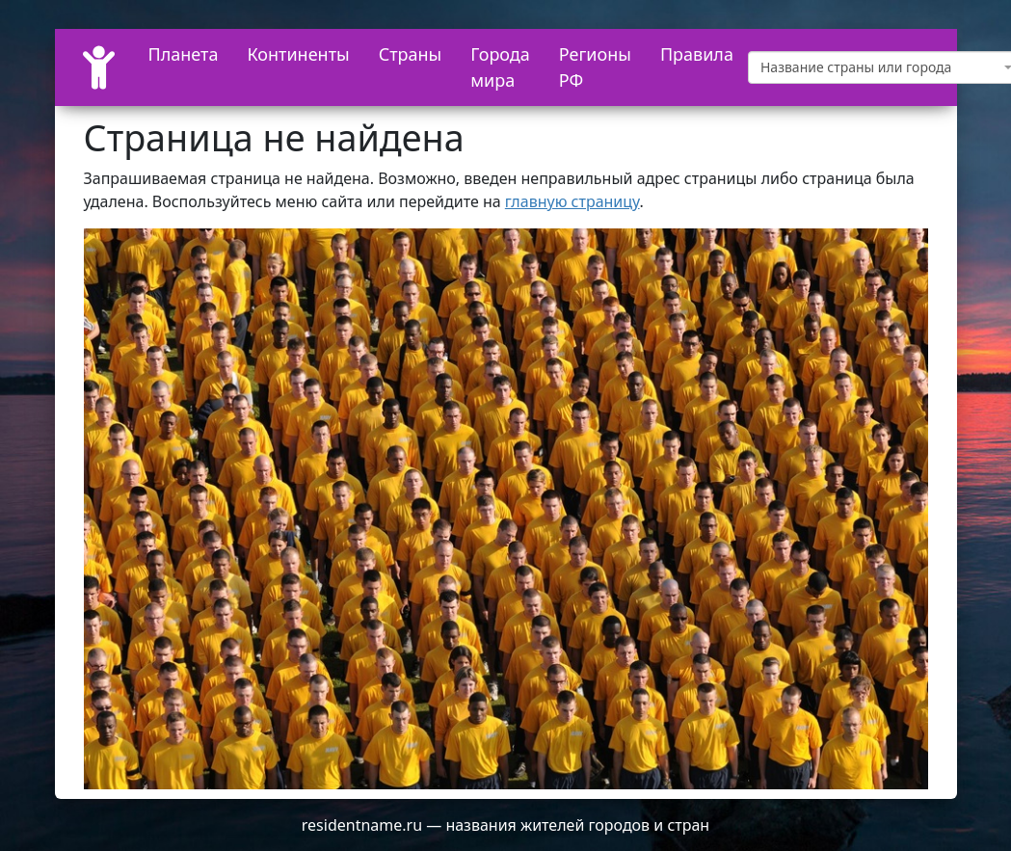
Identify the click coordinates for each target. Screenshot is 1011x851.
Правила (696, 54)
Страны (410, 54)
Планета (183, 54)
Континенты (298, 54)
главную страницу (572, 201)
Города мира (500, 67)
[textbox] (879, 67)
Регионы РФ (595, 67)
